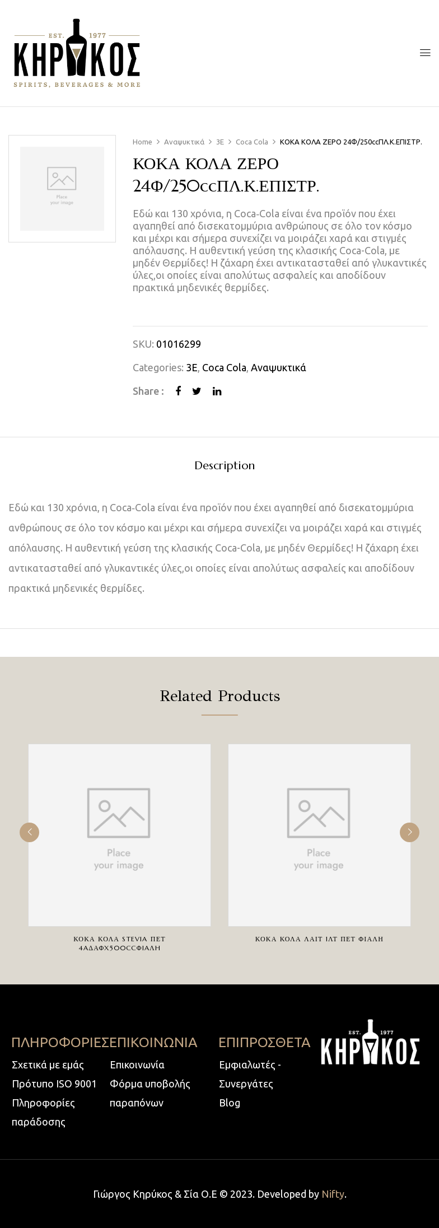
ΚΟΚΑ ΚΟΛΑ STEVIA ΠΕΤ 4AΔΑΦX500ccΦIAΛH (119, 943)
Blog (229, 1102)
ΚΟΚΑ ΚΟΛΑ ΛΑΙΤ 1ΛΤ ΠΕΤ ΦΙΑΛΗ (319, 939)
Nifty (332, 1193)
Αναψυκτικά (184, 142)
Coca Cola (252, 142)
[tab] (224, 467)
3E (220, 142)
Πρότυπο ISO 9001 (54, 1083)
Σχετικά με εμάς (48, 1064)
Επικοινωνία (137, 1064)
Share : (148, 390)
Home (142, 142)
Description (224, 466)
